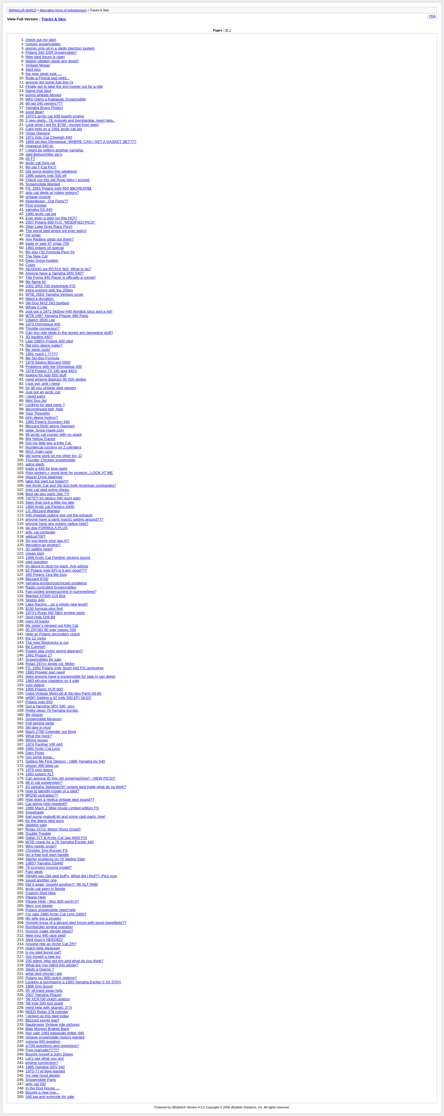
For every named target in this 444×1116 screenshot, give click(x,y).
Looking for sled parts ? (45, 405)
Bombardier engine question (49, 927)
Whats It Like (36, 307)
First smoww (35, 205)
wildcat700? (35, 536)
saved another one (41, 880)
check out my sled (40, 40)
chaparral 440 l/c (39, 146)
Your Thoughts (37, 413)
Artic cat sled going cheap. (47, 490)
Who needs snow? (41, 846)
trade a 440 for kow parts (46, 468)
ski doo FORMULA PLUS (46, 528)
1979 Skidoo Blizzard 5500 (48, 362)
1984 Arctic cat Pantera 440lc (49, 507)
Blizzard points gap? (42, 1020)
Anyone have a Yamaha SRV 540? (54, 273)
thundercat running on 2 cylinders (53, 447)
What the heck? (38, 736)
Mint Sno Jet (35, 400)
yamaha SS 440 (38, 209)
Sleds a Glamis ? (39, 969)
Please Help (35, 897)
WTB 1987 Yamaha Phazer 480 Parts (56, 316)
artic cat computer (40, 532)
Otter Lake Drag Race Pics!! (48, 226)
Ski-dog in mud (38, 727)
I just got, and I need (42, 383)
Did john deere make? (43, 345)
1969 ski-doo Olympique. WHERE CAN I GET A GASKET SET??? (80, 142)
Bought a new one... (42, 1092)
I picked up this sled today (47, 1016)
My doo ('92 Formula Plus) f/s (50, 252)
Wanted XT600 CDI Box (45, 596)
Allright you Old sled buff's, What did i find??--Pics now (71, 876)
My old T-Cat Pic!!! (40, 167)
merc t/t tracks (37, 621)
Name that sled (38, 91)
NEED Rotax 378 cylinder (46, 1012)
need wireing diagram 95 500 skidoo (55, 379)
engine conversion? (41, 1063)
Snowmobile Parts (40, 1080)
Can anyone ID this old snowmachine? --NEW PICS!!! (70, 778)
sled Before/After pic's (43, 154)
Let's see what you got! (44, 1058)
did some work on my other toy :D (53, 456)
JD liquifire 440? (39, 337)
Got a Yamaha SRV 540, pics (49, 706)
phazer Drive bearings (43, 477)
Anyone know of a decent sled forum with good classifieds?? (75, 922)
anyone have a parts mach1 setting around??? (64, 519)
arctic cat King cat (40, 163)
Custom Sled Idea (40, 893)
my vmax (32, 235)
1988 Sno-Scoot (39, 986)
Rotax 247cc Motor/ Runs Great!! (53, 829)
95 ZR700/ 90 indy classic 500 (50, 630)
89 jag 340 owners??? (44, 103)
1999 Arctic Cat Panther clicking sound (57, 557)
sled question (36, 562)
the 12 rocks (35, 638)
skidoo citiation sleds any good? (52, 61)
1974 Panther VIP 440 (44, 744)
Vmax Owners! (37, 133)
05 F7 (30, 158)
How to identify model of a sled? (52, 791)
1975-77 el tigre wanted (45, 1071)
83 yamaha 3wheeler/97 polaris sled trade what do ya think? (75, 787)
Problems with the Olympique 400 (53, 366)
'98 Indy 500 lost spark (44, 1003)
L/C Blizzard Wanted (42, 511)
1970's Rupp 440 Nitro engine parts (55, 613)
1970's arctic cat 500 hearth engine (54, 116)
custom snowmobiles (43, 44)
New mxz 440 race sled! (45, 935)
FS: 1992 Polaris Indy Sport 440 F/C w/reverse (64, 668)
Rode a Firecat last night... (47, 78)
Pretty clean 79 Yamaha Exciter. (52, 710)
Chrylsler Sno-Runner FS (46, 850)
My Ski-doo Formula (42, 358)
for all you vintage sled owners (50, 388)
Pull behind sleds (39, 723)
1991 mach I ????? (41, 354)
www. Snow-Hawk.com (44, 430)
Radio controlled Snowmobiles (50, 587)
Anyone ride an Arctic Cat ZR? (50, 944)
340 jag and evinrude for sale (49, 1096)
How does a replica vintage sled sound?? (59, 799)
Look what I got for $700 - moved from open (62, 125)
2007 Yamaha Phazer (43, 995)
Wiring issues (36, 740)
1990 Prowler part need (45, 672)
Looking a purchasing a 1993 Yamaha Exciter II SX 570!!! (73, 982)
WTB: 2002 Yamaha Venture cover (54, 294)
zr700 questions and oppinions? (52, 1046)
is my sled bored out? (43, 952)
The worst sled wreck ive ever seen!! (56, 231)
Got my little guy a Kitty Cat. (48, 443)
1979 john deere (39, 770)
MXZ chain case (39, 451)
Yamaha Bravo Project (44, 108)
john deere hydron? (41, 417)
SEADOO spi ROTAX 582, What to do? (58, 269)
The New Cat (36, 256)
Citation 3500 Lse (40, 320)
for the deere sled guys (44, 821)
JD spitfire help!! (39, 549)
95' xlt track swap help (44, 990)
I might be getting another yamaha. (54, 150)
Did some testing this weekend (51, 171)
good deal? (34, 112)
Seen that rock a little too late (49, 502)
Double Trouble (38, 833)
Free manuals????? (42, 1050)
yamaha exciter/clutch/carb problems (56, 583)
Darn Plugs (34, 753)
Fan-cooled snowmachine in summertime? (60, 591)
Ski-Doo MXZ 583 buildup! (47, 303)
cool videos (34, 685)
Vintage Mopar (37, 65)
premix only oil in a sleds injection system (60, 48)
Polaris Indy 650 (39, 702)
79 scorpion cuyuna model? (48, 867)
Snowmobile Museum (43, 719)
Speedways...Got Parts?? (46, 201)
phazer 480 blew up (41, 765)
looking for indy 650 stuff (45, 375)
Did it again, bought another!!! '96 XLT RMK (61, 884)
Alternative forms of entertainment (63, 10)
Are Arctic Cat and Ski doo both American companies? (70, 485)
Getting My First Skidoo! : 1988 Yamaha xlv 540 (65, 761)
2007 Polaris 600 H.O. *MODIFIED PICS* (60, 222)
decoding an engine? (43, 545)
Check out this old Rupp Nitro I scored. (57, 180)
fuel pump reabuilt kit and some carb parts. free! (65, 816)
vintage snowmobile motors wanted (54, 1037)
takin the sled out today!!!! (47, 481)
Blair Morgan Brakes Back (47, 1029)
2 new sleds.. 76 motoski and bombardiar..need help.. (70, 120)
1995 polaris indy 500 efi (46, 175)
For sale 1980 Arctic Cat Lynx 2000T (55, 914)
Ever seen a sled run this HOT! (51, 218)
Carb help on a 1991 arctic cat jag (53, 129)
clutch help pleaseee (42, 948)
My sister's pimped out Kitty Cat (51, 625)
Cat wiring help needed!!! (46, 804)
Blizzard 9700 (36, 579)
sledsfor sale (36, 825)
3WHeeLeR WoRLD (22, 10)
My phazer (34, 714)
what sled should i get (43, 973)
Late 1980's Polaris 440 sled (49, 341)
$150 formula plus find (44, 608)
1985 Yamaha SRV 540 (45, 1067)
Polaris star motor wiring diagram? (54, 651)
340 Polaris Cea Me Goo (46, 574)
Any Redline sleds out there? (49, 239)
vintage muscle (38, 197)
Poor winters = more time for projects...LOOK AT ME (69, 473)
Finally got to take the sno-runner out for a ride (64, 86)
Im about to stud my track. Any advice (56, 566)
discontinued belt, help (44, 409)
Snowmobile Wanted (42, 184)
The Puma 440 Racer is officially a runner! (60, 277)
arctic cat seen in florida (45, 889)
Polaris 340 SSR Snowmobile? (51, 52)
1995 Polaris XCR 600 (44, 689)
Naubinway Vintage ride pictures (52, 1024)
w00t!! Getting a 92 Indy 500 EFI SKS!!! (58, 698)
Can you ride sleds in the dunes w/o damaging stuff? (69, 332)
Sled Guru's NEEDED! (44, 939)
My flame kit (35, 282)
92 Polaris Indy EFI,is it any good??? (56, 570)
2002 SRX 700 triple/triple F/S (50, 286)
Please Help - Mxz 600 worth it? (52, 901)
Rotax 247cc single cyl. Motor (50, 664)
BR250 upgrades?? (41, 795)
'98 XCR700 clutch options (47, 999)
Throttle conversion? (42, 328)
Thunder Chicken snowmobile (50, 460)
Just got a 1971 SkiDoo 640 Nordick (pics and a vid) (68, 311)
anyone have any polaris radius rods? (56, 523)
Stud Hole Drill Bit (40, 617)
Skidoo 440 (34, 600)
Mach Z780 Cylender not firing (50, 731)
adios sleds (34, 464)
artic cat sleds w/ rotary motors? (52, 192)
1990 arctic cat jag (40, 214)
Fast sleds (34, 872)
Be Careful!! (35, 647)
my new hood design (42, 1075)
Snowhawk (34, 812)
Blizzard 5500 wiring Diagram (49, 426)
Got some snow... (40, 757)
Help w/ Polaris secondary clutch (52, 634)
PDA (432, 16)
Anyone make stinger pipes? (49, 931)
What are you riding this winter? (51, 965)
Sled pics (33, 69)
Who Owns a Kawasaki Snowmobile (55, 99)
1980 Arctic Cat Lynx (42, 748)
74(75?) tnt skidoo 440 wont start (52, 498)
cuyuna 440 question (42, 1041)
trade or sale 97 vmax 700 (47, 243)
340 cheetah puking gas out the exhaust (58, 515)
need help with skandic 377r (48, 1007)
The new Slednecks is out (47, 642)
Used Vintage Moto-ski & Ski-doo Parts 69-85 (63, 693)
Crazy (30, 265)
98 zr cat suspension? (43, 782)
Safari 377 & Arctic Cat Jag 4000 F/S (56, 838)
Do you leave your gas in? (47, 540)
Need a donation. (39, 299)
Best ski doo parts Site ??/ (47, 494)
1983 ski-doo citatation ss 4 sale (52, 681)
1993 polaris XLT (39, 774)
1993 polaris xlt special (44, 248)
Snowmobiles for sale (43, 659)
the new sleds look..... (43, 74)
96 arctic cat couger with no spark (53, 434)
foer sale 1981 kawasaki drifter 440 (54, 1033)
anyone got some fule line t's (49, 82)
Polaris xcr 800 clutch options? (51, 978)
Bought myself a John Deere (49, 1054)
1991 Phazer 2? (38, 655)
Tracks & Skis (53, 19)
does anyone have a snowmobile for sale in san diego (70, 676)
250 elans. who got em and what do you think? (64, 961)
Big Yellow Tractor (40, 439)
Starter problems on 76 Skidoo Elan (55, 859)
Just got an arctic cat (42, 392)
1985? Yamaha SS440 (44, 863)
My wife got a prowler (43, 918)
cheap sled (34, 553)
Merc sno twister (39, 905)
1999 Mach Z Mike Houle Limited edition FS (62, 808)
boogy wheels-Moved (43, 95)
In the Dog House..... (42, 1088)
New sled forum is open (45, 57)
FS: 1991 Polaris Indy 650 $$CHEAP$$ (58, 188)
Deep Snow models (41, 260)
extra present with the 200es (49, 290)
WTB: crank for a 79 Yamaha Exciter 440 (59, 842)
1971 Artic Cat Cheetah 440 (48, 137)
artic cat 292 (35, 1084)
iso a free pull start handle (47, 855)
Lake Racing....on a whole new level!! (56, 604)
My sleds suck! (37, 349)
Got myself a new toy (43, 956)
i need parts (35, 396)
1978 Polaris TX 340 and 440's (51, 371)
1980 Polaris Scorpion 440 (47, 422)
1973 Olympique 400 (42, 324)
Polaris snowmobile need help (50, 910)
